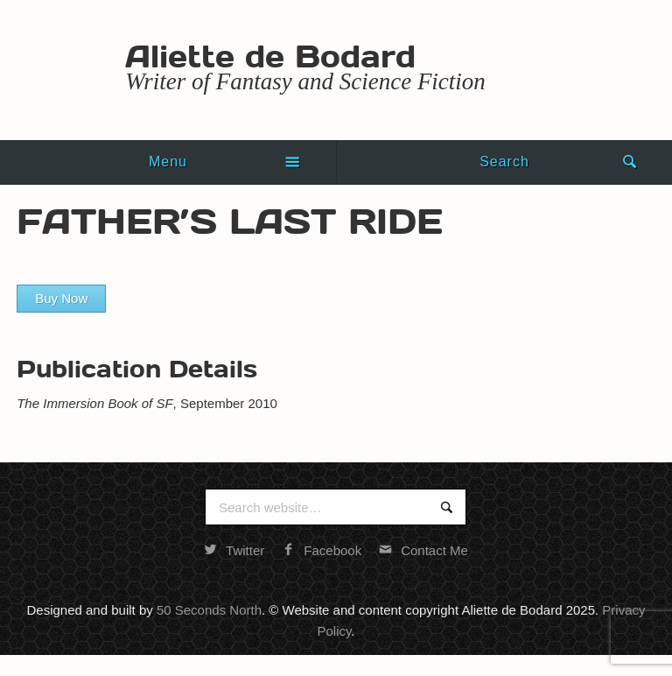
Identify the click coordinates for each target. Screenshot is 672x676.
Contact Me (423, 550)
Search (504, 161)
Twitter (234, 550)
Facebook (321, 550)
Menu (168, 161)
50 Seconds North (209, 609)
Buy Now (61, 298)
